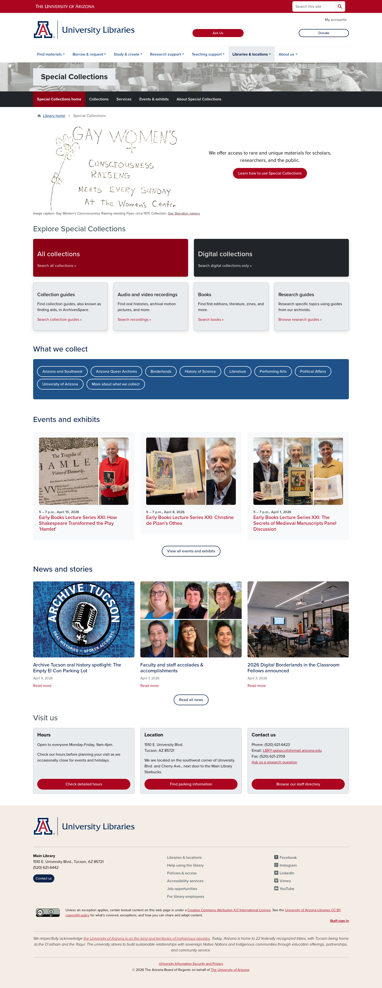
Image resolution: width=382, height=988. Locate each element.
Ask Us (218, 33)
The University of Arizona (230, 970)
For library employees (185, 896)
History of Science (200, 371)
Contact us (264, 735)
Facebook (288, 857)
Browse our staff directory (298, 784)
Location (153, 735)
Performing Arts (273, 371)
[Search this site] (313, 6)
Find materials (49, 54)
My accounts (335, 19)
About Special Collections (199, 99)
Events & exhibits (154, 99)
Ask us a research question (274, 762)
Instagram (288, 865)
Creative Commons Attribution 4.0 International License (229, 910)
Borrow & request (88, 54)
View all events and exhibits (191, 551)
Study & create (126, 54)
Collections (99, 99)
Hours (44, 735)
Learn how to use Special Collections (270, 173)
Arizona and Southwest (62, 371)
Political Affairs (313, 371)
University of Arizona (60, 384)
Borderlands (161, 371)
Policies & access (182, 873)
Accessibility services (185, 881)
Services (124, 99)
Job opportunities (182, 888)
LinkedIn (287, 873)
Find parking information (191, 784)
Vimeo (285, 881)
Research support (165, 54)
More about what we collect (116, 384)
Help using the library (185, 865)
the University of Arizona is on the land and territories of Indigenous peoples (147, 938)
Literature (237, 371)
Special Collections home (59, 99)
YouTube (287, 888)
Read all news (191, 699)
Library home (54, 115)
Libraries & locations (250, 54)
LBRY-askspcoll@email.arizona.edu (292, 750)
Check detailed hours (84, 784)
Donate (323, 33)
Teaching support (207, 54)
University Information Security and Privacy (191, 964)
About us (286, 54)
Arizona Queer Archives (116, 371)
